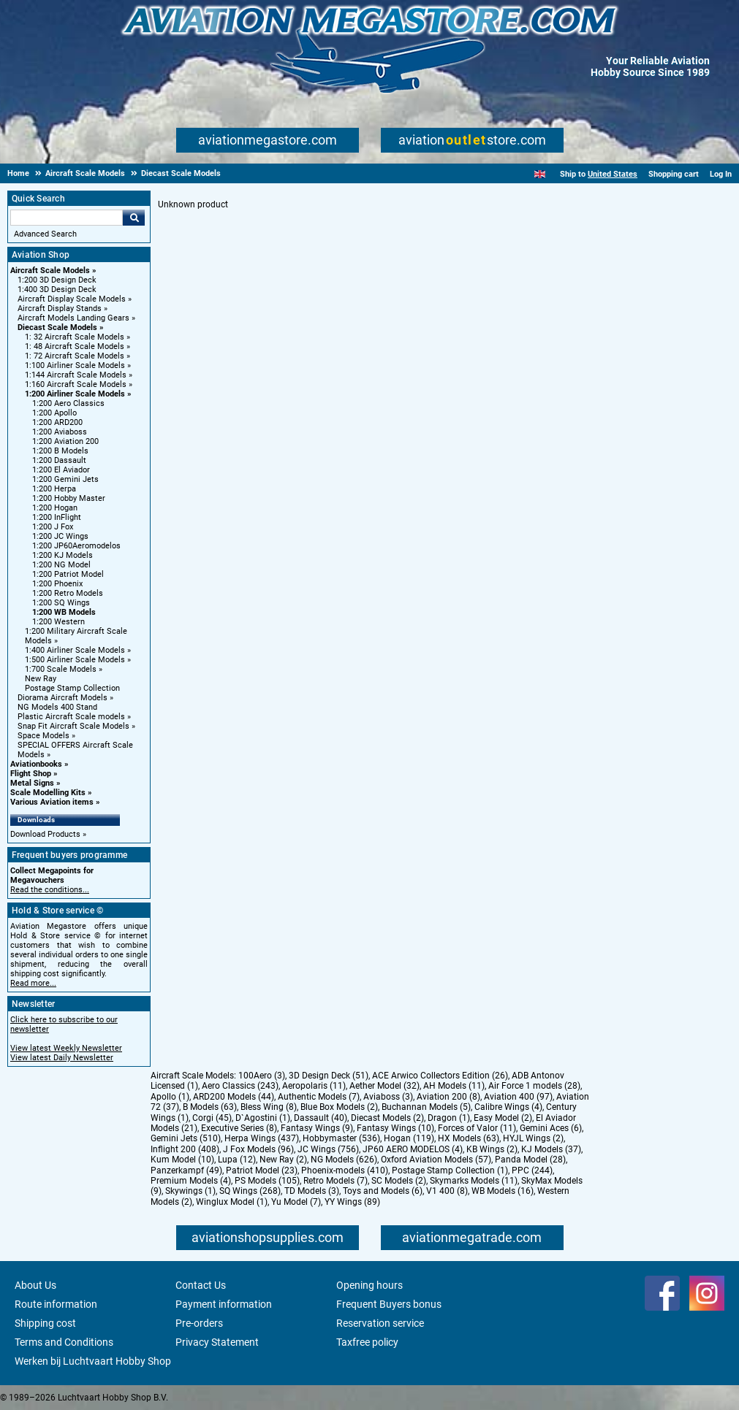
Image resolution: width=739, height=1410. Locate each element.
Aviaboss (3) (388, 1097)
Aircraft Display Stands (60, 308)
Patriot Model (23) (262, 1170)
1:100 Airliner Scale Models (75, 365)
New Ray (40, 678)
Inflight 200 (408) (185, 1149)
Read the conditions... (49, 889)
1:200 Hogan (54, 508)
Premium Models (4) (191, 1181)
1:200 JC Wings (60, 536)
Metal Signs (32, 783)
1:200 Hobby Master (68, 498)
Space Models (43, 735)
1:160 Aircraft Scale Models (75, 384)
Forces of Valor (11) (477, 1128)
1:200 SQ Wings (61, 603)
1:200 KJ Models (62, 555)
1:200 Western (58, 622)
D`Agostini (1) (262, 1118)
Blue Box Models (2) (339, 1107)
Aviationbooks (36, 764)
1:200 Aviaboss (59, 432)
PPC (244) (532, 1170)
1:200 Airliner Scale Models (75, 394)
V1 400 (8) (447, 1191)
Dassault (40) (320, 1118)
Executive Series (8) (239, 1128)
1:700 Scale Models (60, 669)
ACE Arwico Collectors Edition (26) (440, 1075)
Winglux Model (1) (232, 1202)
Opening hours (369, 1285)
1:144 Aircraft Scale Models (75, 375)
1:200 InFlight (56, 517)
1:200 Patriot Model (68, 574)
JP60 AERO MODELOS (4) (413, 1149)
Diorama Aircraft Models (62, 697)
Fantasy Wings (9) (317, 1128)
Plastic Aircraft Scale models (71, 716)
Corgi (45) (212, 1118)
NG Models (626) (344, 1159)
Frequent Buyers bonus (388, 1304)
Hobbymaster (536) (341, 1138)
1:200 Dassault (59, 460)
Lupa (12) (237, 1159)
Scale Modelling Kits (48, 792)
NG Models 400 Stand (57, 707)
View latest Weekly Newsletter (66, 1048)
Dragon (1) (449, 1118)
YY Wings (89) (352, 1202)
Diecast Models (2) (387, 1118)
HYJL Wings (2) (533, 1138)
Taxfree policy (367, 1342)
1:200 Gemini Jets (65, 479)
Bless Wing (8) (268, 1107)
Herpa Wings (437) (261, 1138)
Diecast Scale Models (57, 327)
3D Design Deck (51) (328, 1075)
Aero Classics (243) (240, 1086)
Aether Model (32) (384, 1086)
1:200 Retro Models (67, 593)
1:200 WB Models (64, 612)
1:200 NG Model (61, 565)
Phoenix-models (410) (344, 1170)
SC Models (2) (398, 1181)
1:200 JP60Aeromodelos (76, 546)
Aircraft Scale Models (50, 270)
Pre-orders (199, 1323)
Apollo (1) (170, 1097)
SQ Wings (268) (250, 1191)
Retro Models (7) (335, 1181)
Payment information (223, 1304)
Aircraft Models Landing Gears (73, 318)
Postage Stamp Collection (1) (450, 1170)
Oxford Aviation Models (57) (436, 1159)
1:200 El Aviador (61, 470)
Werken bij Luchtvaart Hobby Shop (93, 1361)
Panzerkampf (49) (186, 1170)
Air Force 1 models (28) (534, 1086)
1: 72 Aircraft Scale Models (74, 356)
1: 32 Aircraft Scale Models (74, 337)
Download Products (45, 834)
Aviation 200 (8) (448, 1097)
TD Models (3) (311, 1191)
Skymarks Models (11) (474, 1181)
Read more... (33, 983)
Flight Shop (30, 773)
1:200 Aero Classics (68, 403)
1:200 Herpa (54, 489)
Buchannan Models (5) (426, 1107)
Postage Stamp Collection (72, 688)
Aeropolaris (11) (314, 1086)
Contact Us (200, 1285)
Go (134, 218)
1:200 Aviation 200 (65, 441)
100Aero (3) (261, 1075)
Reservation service (380, 1323)
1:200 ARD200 (57, 422)
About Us (35, 1285)
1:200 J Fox (52, 527)
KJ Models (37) (551, 1149)
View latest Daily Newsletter (61, 1057)
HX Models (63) (468, 1138)
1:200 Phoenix (57, 584)
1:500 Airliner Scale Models (75, 659)
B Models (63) (210, 1107)
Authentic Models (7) (319, 1097)
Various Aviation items (52, 802)
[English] (539, 174)
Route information (56, 1304)
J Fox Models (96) (258, 1149)
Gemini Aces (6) (551, 1128)
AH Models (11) (454, 1086)
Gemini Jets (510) (186, 1138)
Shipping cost (45, 1323)
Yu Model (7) (296, 1202)
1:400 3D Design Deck (57, 289)
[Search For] (66, 218)
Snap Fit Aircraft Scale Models (73, 726)
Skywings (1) (190, 1191)
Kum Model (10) (182, 1159)
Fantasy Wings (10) (395, 1128)
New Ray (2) (283, 1159)
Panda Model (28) (530, 1159)
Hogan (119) (409, 1138)
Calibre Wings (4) (508, 1107)
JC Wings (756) (328, 1149)
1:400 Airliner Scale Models (75, 650)
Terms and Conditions (64, 1342)
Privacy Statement (217, 1342)
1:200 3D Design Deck (57, 280)
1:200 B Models (60, 451)
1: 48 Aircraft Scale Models (74, 346)
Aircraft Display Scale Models (72, 299)
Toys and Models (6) (382, 1191)
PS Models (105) (267, 1181)
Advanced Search (45, 234)
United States (612, 174)
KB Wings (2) (492, 1149)
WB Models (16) (502, 1191)
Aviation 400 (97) (518, 1097)
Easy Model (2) (503, 1118)
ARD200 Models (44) (233, 1097)
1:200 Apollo (54, 413)
